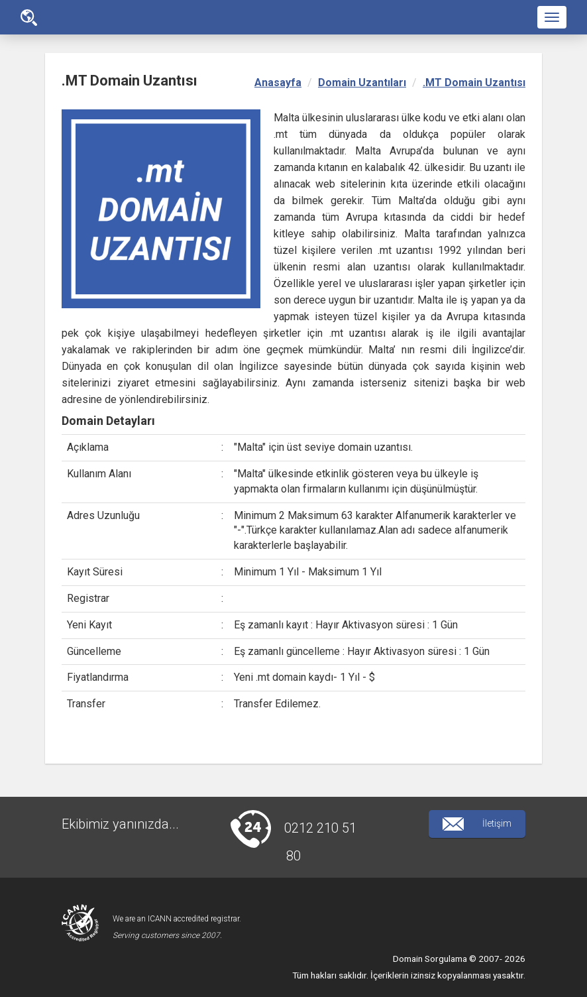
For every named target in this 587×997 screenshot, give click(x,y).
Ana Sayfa (29, 17)
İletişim (477, 824)
